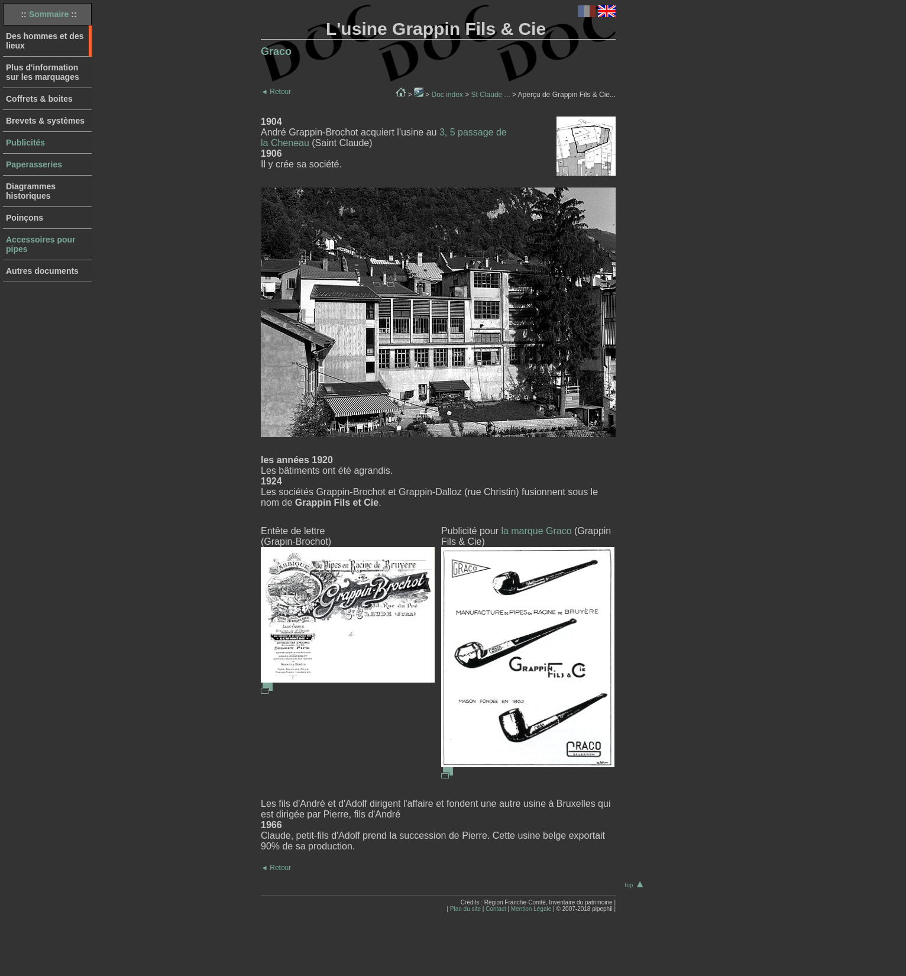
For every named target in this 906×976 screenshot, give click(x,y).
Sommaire (49, 14)
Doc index (446, 95)
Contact (496, 909)
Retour (276, 92)
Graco (276, 51)
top (635, 885)
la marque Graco (536, 531)
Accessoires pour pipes (41, 244)
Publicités (25, 142)
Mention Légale (531, 909)
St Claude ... (490, 95)
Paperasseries (34, 164)
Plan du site (465, 909)
